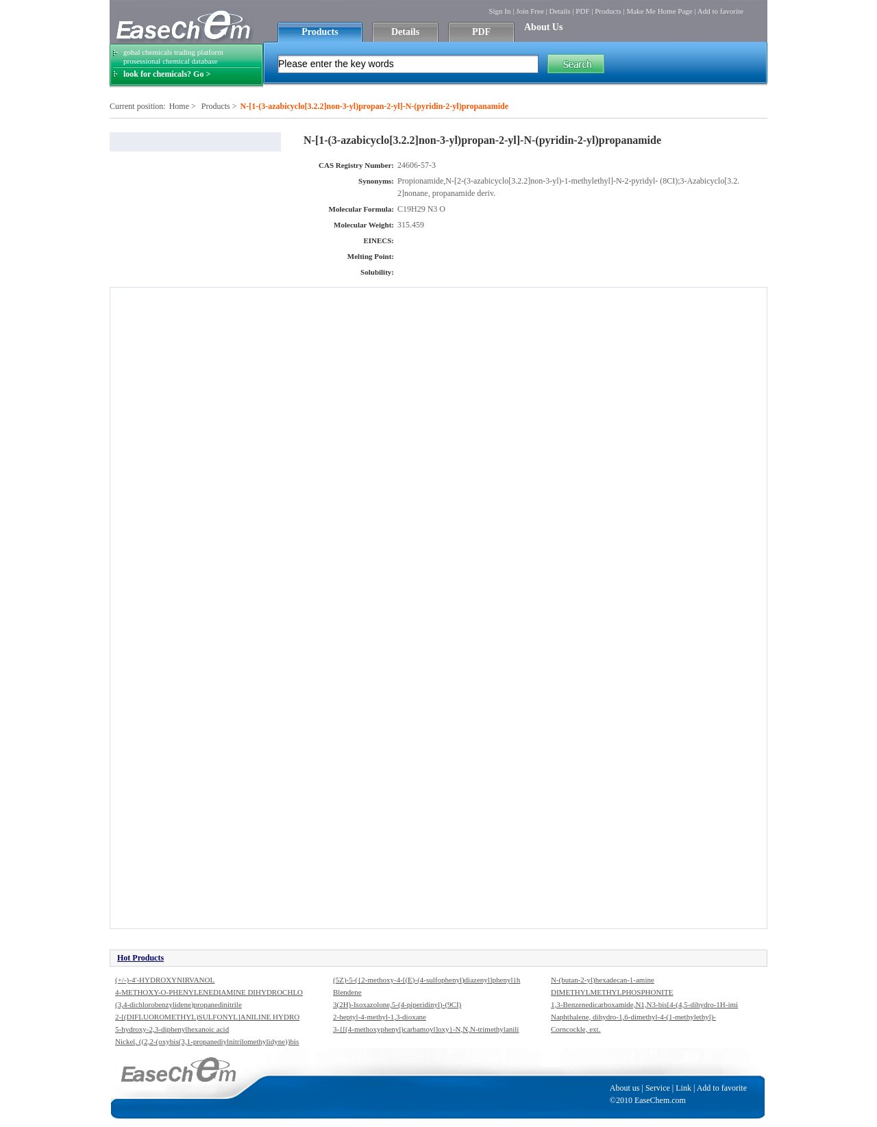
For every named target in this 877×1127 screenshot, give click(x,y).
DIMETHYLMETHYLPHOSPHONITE (612, 992)
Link (683, 1088)
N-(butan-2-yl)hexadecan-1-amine (602, 980)
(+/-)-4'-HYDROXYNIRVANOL (164, 980)
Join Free (530, 11)
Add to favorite (720, 11)
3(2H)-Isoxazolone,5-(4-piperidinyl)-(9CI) (397, 1004)
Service (657, 1088)
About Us (543, 27)
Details (559, 11)
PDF (582, 11)
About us (625, 1088)
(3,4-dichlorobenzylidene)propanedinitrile (178, 1004)
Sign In (499, 11)
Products (608, 11)
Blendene (347, 992)
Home (179, 106)
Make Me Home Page (659, 11)
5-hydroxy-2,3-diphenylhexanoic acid (172, 1029)
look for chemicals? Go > (166, 74)
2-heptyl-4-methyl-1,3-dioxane (379, 1017)
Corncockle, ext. (575, 1029)
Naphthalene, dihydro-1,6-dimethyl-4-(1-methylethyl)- (633, 1017)
